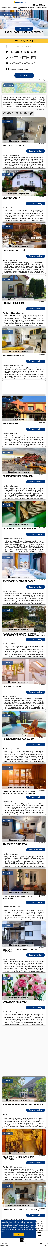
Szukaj (24, 75)
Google (33, 1222)
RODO (3, 1231)
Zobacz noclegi (36, 151)
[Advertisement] (24, 1051)
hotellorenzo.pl (24, 2)
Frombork (6, 122)
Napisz (45, 1245)
